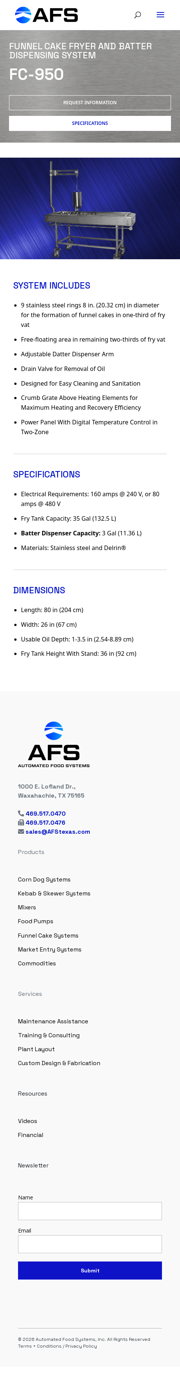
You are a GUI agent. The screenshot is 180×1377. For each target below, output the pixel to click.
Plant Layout (36, 1049)
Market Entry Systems (50, 949)
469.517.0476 (45, 823)
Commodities (37, 963)
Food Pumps (35, 921)
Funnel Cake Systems (48, 935)
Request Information (89, 102)
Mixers (27, 907)
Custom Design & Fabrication (59, 1063)
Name (25, 1197)
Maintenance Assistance (53, 1021)
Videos (27, 1121)
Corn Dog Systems (44, 879)
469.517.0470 (46, 814)
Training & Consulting (49, 1035)
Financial (30, 1135)
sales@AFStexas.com (58, 832)
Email (24, 1230)
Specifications (90, 123)
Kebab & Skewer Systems (54, 893)
